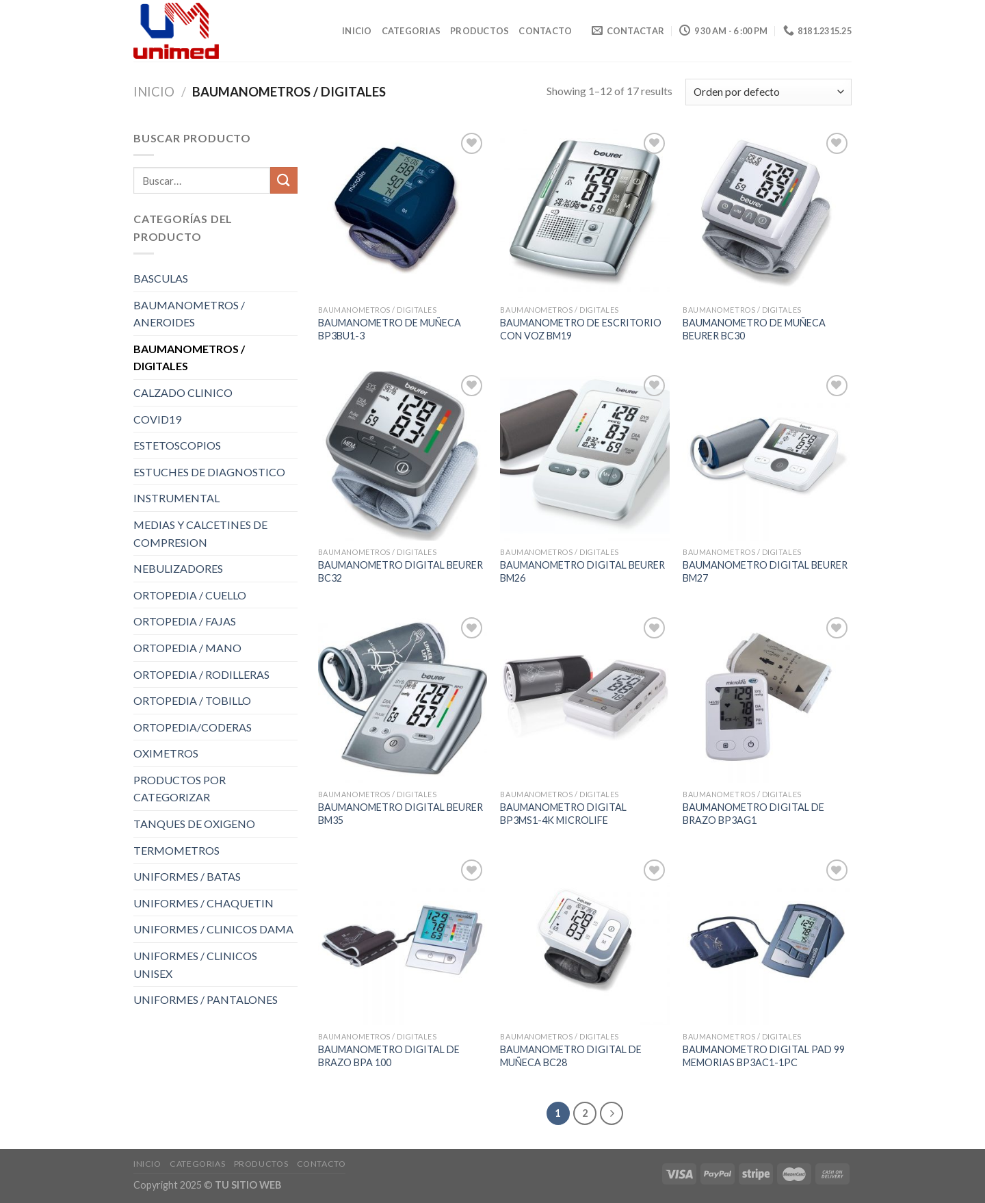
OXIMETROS (165, 753)
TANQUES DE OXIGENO (194, 823)
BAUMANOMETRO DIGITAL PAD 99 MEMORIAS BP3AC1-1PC (764, 1056)
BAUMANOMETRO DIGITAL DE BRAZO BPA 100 (389, 1056)
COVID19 (157, 419)
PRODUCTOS (479, 30)
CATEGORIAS (411, 30)
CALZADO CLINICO (183, 392)
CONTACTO (545, 30)
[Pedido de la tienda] (768, 92)
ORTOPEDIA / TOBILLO (192, 700)
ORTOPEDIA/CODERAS (192, 727)
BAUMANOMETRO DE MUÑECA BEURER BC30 (754, 329)
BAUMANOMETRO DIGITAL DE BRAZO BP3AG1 (753, 813)
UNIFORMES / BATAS (187, 876)
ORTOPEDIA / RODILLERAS (201, 674)
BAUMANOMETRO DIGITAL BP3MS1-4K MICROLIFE (563, 813)
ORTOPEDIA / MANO (187, 647)
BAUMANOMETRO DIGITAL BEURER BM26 (582, 571)
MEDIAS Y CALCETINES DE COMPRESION (200, 533)
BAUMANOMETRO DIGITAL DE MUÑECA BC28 (571, 1056)
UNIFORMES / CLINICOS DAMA (213, 928)
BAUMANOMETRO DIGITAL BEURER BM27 (765, 571)
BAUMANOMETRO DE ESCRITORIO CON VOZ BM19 (580, 329)
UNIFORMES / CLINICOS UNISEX (195, 964)
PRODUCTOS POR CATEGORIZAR (179, 788)
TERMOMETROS (176, 850)
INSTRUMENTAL (176, 497)
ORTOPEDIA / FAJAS (184, 621)
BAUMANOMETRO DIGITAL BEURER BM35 (400, 813)
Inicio (357, 30)
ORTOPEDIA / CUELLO (189, 595)
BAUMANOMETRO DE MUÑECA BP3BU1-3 (389, 329)
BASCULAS (160, 278)
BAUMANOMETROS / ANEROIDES (189, 313)
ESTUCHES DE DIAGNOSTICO (209, 471)
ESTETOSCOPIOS (177, 445)
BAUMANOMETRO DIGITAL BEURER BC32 (400, 571)
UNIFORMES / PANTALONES (205, 999)
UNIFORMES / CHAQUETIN (203, 902)
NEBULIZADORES (178, 568)
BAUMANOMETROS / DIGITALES (189, 357)
